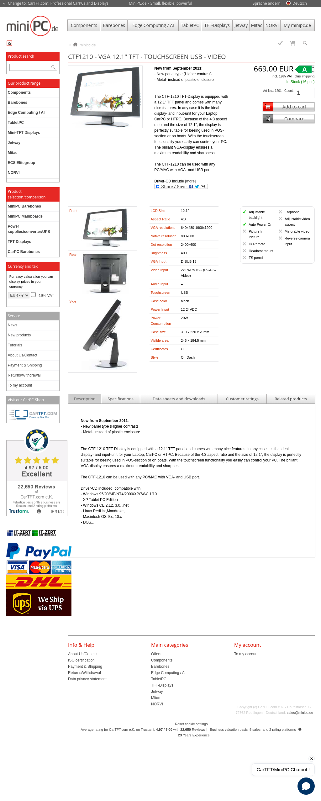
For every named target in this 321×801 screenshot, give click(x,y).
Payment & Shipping (25, 365)
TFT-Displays (217, 25)
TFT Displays (19, 242)
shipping (308, 76)
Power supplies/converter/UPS (29, 229)
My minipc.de (297, 25)
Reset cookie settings (191, 724)
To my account (20, 385)
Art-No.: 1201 (272, 90)
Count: (288, 90)
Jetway (241, 25)
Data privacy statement (87, 679)
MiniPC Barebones (24, 206)
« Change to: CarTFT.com (55, 3)
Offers (156, 654)
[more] (190, 181)
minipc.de (84, 43)
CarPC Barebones (24, 252)
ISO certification (81, 660)
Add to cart (294, 106)
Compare (294, 118)
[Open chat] (306, 786)
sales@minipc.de (300, 712)
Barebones (114, 25)
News (12, 325)
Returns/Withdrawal (24, 375)
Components (84, 25)
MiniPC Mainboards (25, 216)
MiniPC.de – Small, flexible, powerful (160, 3)
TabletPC (190, 25)
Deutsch (299, 3)
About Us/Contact (22, 355)
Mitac (256, 25)
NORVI (272, 25)
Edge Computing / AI (153, 25)
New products (19, 335)
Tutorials (15, 345)
